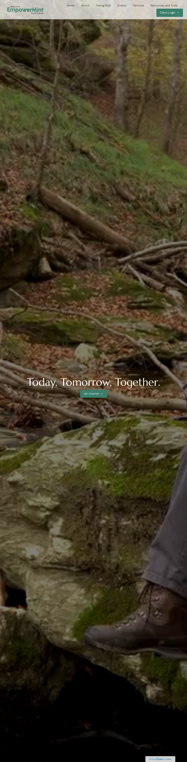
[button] (71, 5)
